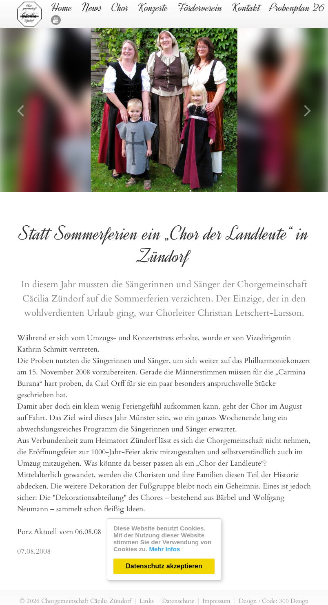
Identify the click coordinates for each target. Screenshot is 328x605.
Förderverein (199, 8)
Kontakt (246, 8)
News (92, 8)
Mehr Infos (164, 549)
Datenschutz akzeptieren (164, 566)
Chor (120, 8)
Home (61, 8)
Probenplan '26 (297, 8)
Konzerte (153, 8)
